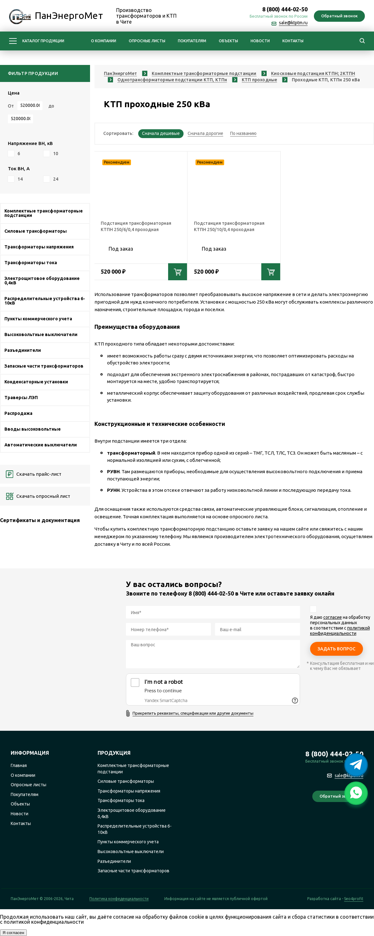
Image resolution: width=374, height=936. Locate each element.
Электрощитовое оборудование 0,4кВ (42, 280)
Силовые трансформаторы (35, 231)
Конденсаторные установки (36, 381)
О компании (103, 41)
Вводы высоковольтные (32, 429)
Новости (260, 41)
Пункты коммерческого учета (38, 318)
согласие (332, 617)
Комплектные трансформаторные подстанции (43, 213)
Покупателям (192, 41)
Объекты (228, 41)
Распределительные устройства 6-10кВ (44, 300)
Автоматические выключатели (40, 444)
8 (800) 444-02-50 (285, 9)
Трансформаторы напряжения (39, 246)
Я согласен (13, 932)
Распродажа (18, 413)
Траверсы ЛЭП (21, 397)
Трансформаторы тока (30, 262)
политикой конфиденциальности (340, 630)
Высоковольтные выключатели (40, 334)
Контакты (292, 41)
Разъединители (22, 350)
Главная (19, 765)
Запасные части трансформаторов (43, 366)
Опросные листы (147, 41)
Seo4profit (353, 899)
